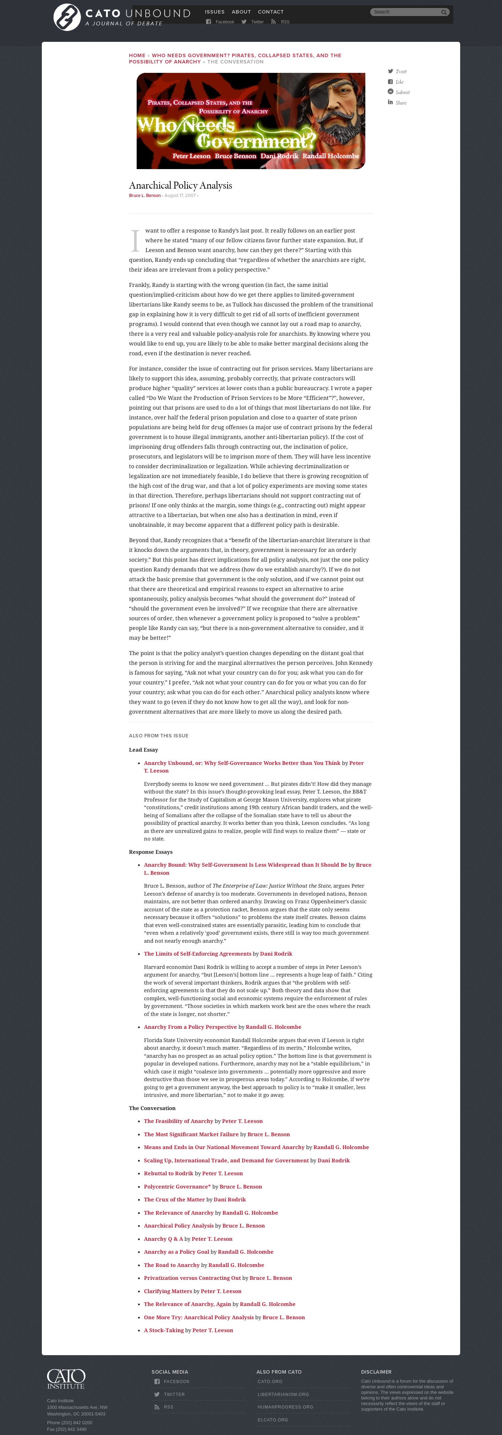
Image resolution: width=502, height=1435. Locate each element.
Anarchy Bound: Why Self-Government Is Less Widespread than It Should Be (245, 864)
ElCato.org (273, 1420)
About (241, 16)
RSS (280, 29)
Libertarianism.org (284, 1394)
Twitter (252, 29)
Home (137, 55)
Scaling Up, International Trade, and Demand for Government (226, 1160)
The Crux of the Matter (174, 1199)
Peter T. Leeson (242, 1120)
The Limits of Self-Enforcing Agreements (197, 953)
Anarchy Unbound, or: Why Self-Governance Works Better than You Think (242, 762)
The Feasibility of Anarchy (178, 1120)
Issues (215, 16)
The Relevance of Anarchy (179, 1212)
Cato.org (270, 1381)
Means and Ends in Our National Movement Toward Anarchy (224, 1147)
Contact (271, 16)
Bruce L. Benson (145, 195)
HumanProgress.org (286, 1407)
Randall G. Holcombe (274, 1026)
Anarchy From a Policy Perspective (190, 1026)
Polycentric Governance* (177, 1186)
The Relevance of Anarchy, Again (187, 1303)
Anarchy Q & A (163, 1238)
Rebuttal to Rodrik (168, 1173)
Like (399, 81)
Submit (403, 92)
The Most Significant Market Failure (191, 1134)
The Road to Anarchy (172, 1264)
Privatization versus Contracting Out (192, 1277)
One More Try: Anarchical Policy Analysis (199, 1317)
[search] (405, 16)
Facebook (219, 29)
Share (401, 102)
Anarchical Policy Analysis (179, 1225)
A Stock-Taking (164, 1330)
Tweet (401, 71)
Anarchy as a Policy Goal (176, 1251)
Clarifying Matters (168, 1291)
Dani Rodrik (276, 953)
